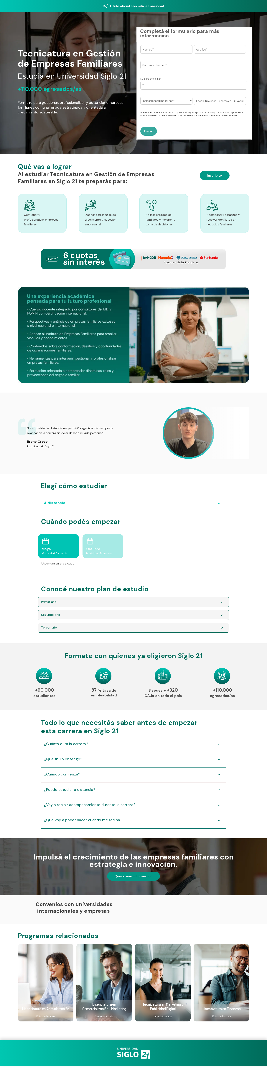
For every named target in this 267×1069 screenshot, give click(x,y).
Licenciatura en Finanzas (221, 1012)
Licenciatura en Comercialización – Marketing (104, 1010)
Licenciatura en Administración (45, 1012)
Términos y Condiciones (217, 112)
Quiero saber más (45, 1019)
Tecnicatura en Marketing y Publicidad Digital (162, 1010)
